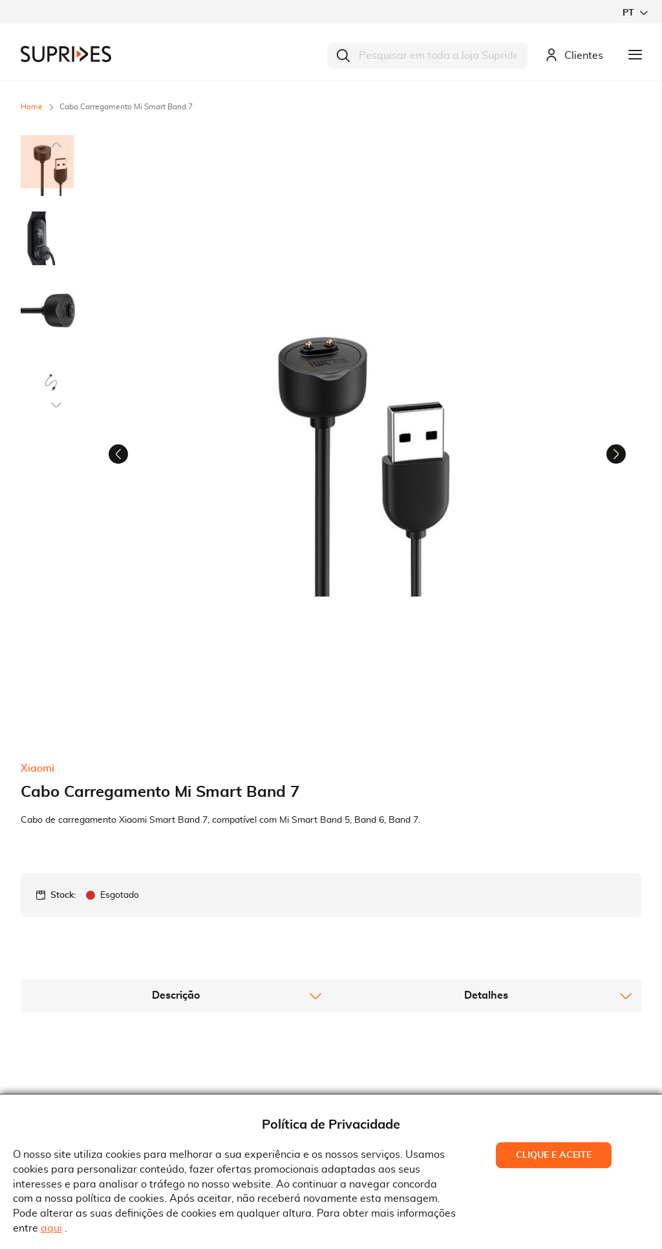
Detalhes (486, 835)
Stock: (63, 734)
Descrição (176, 835)
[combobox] (427, 56)
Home (32, 107)
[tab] (176, 835)
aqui (51, 1228)
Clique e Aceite (554, 1155)
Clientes (574, 56)
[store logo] (66, 54)
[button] (635, 12)
